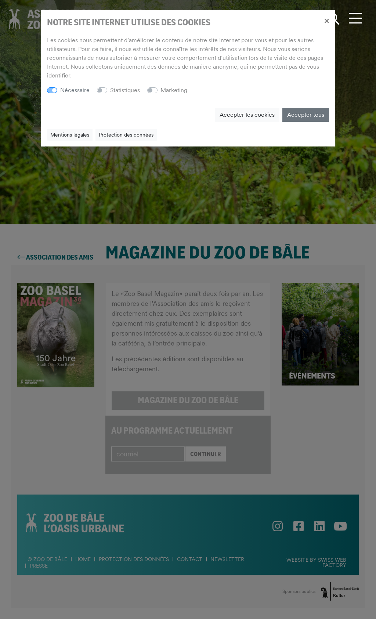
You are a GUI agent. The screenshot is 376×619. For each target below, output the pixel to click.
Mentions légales (69, 135)
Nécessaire (75, 90)
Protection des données (126, 135)
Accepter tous (305, 114)
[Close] (326, 20)
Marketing (173, 90)
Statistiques (125, 90)
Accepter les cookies (247, 114)
